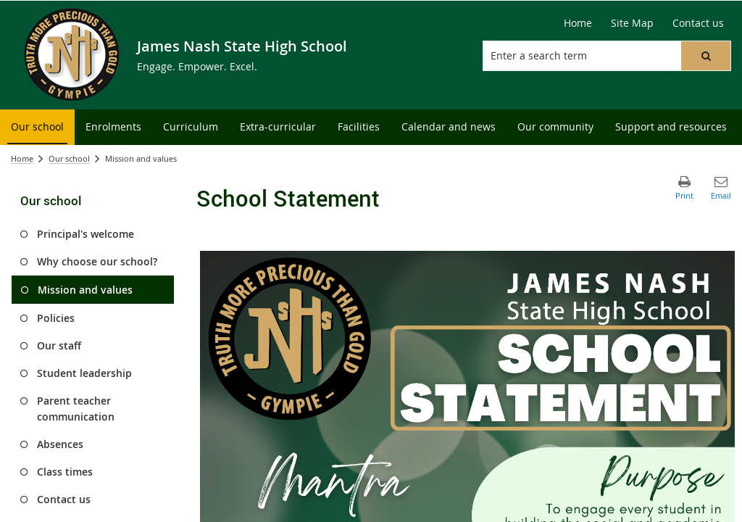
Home (22, 158)
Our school (69, 158)
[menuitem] (37, 127)
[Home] (577, 23)
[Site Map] (632, 23)
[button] (705, 55)
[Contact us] (698, 23)
